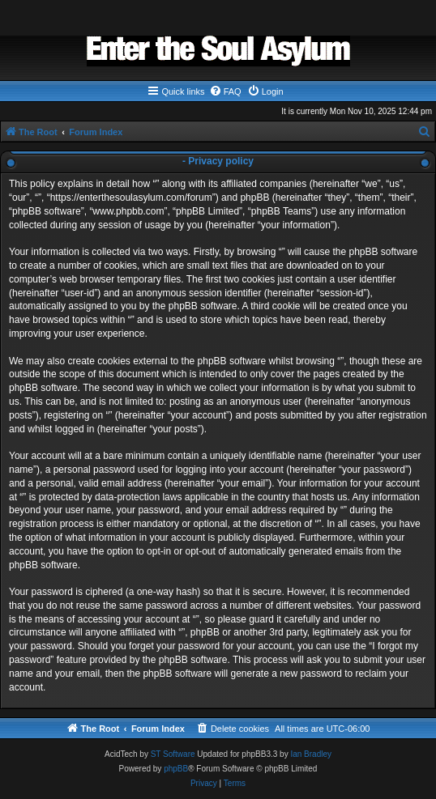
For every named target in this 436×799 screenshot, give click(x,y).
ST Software (173, 754)
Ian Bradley (310, 754)
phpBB (176, 768)
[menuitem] (225, 91)
